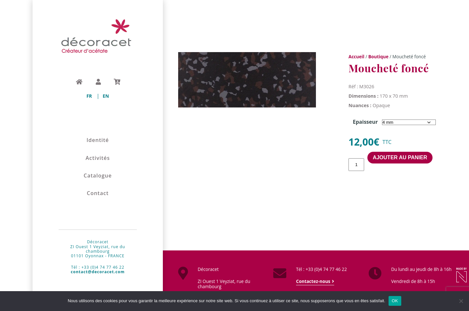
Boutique (378, 56)
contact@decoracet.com (97, 272)
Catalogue (98, 176)
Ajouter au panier (400, 157)
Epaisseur (365, 121)
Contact (98, 193)
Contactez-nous (313, 281)
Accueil (356, 56)
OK (395, 300)
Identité (98, 140)
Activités (98, 158)
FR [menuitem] (89, 96)
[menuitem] (89, 96)
